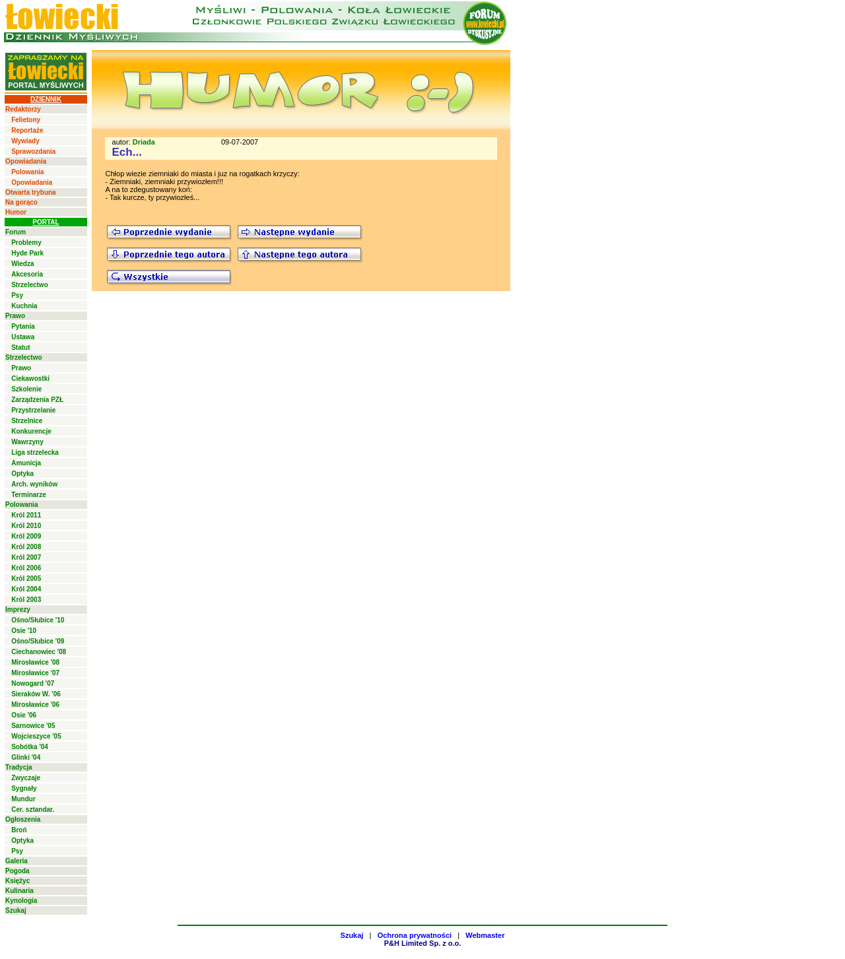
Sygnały (23, 788)
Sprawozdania (33, 151)
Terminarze (28, 494)
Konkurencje (31, 431)
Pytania (23, 326)
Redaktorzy (23, 109)
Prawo (15, 315)
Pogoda (17, 871)
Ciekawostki (30, 378)
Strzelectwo (29, 284)
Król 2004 (26, 589)
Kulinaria (19, 890)
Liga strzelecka (35, 452)
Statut (20, 347)
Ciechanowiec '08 (38, 651)
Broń (18, 830)
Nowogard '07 (32, 683)
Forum (15, 232)
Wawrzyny (27, 442)
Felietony (25, 119)
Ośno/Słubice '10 (37, 620)
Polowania (27, 172)
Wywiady (25, 141)
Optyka (22, 473)
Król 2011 (26, 515)
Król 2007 (26, 557)
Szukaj (15, 910)
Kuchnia (24, 306)
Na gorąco (21, 202)
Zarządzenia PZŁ (37, 399)
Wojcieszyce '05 (36, 736)
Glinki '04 (25, 757)
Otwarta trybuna (30, 192)
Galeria (16, 861)
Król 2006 (26, 568)
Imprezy (17, 609)
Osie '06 (23, 715)
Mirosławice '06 (35, 704)
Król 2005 (26, 578)
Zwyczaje (25, 777)
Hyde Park (27, 253)
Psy (17, 295)
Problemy (26, 242)
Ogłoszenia (22, 819)
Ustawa (22, 337)
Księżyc (17, 880)
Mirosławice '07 (35, 673)
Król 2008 (26, 546)
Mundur (23, 799)
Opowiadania (25, 161)
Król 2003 (26, 599)
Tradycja (18, 767)
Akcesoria (27, 274)
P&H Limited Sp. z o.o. (422, 943)
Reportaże (27, 130)
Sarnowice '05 (33, 725)
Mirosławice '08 (35, 662)
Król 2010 (26, 525)
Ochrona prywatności (415, 935)
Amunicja (26, 463)
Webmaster (484, 935)
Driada (144, 142)
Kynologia (21, 900)
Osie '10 (23, 630)
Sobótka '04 (29, 746)
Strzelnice (26, 420)
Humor (15, 212)
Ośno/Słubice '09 (37, 641)
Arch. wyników (34, 484)
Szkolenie (26, 389)
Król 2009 (26, 536)
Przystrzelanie (33, 410)
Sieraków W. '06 (36, 694)
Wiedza (22, 263)
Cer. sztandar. (32, 809)
